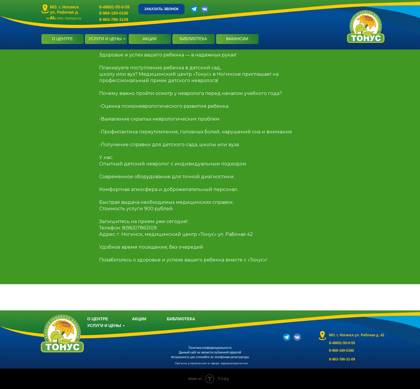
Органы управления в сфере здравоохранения (211, 363)
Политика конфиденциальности (210, 347)
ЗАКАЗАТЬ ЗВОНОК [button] (161, 9)
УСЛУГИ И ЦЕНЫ (105, 38)
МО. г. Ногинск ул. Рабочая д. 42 (64, 12)
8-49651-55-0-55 (114, 7)
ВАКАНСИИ (237, 38)
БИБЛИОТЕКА (193, 38)
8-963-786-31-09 (342, 359)
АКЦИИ (150, 38)
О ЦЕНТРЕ (62, 38)
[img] (45, 8)
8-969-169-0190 (113, 13)
